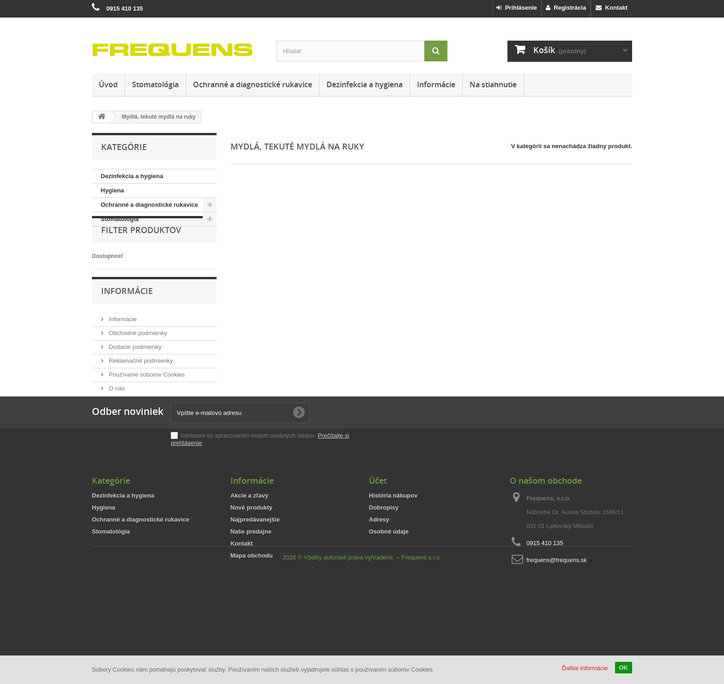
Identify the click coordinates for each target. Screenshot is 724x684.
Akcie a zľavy (249, 558)
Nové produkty (251, 570)
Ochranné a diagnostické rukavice (252, 84)
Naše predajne (251, 594)
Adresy (379, 582)
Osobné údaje (389, 594)
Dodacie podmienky (134, 374)
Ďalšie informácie (585, 668)
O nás (116, 415)
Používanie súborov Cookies (146, 401)
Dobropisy (383, 570)
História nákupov (393, 558)
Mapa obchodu (251, 618)
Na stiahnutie (493, 84)
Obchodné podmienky (137, 360)
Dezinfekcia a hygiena (364, 84)
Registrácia (566, 7)
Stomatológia (155, 84)
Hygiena (112, 190)
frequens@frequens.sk (556, 623)
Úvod (108, 84)
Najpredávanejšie (255, 582)
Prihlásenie (516, 7)
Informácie (436, 84)
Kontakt (611, 7)
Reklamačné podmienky (140, 387)
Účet (378, 543)
